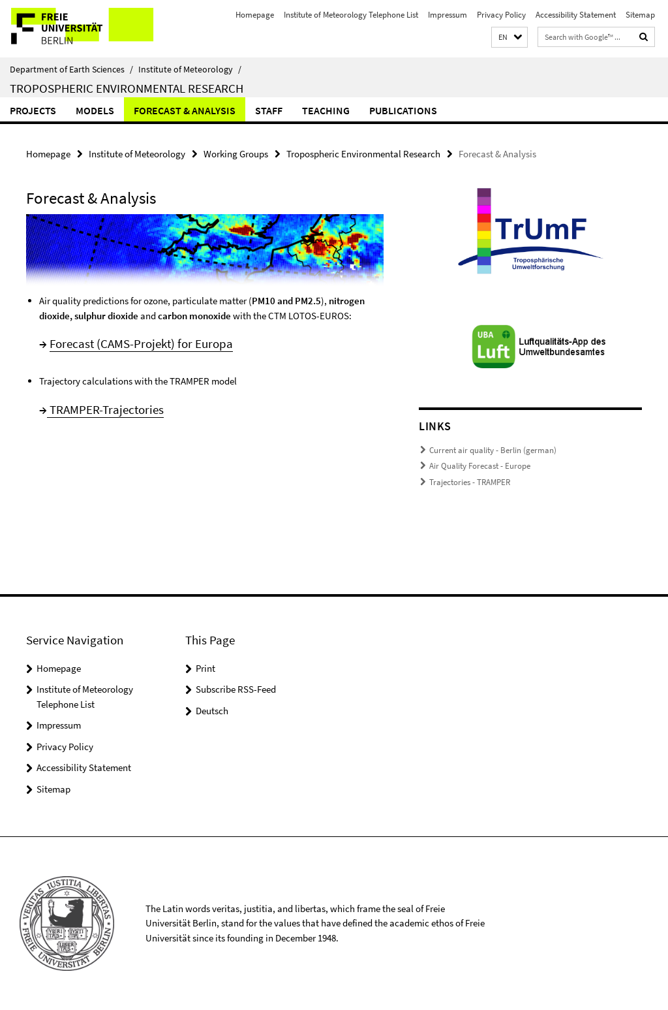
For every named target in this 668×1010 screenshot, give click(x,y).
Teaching (326, 110)
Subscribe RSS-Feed (236, 689)
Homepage (254, 14)
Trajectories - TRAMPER (469, 482)
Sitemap (640, 14)
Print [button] (205, 668)
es (158, 409)
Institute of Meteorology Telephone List (351, 14)
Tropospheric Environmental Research (126, 88)
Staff (268, 110)
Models (95, 110)
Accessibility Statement (576, 14)
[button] (509, 37)
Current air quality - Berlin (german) (492, 450)
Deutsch (212, 710)
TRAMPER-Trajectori (100, 409)
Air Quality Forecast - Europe (479, 465)
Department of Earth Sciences (71, 69)
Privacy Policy (501, 14)
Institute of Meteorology (189, 69)
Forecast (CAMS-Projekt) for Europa (141, 343)
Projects (33, 110)
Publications (403, 110)
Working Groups (236, 154)
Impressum (447, 14)
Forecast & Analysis (184, 110)
